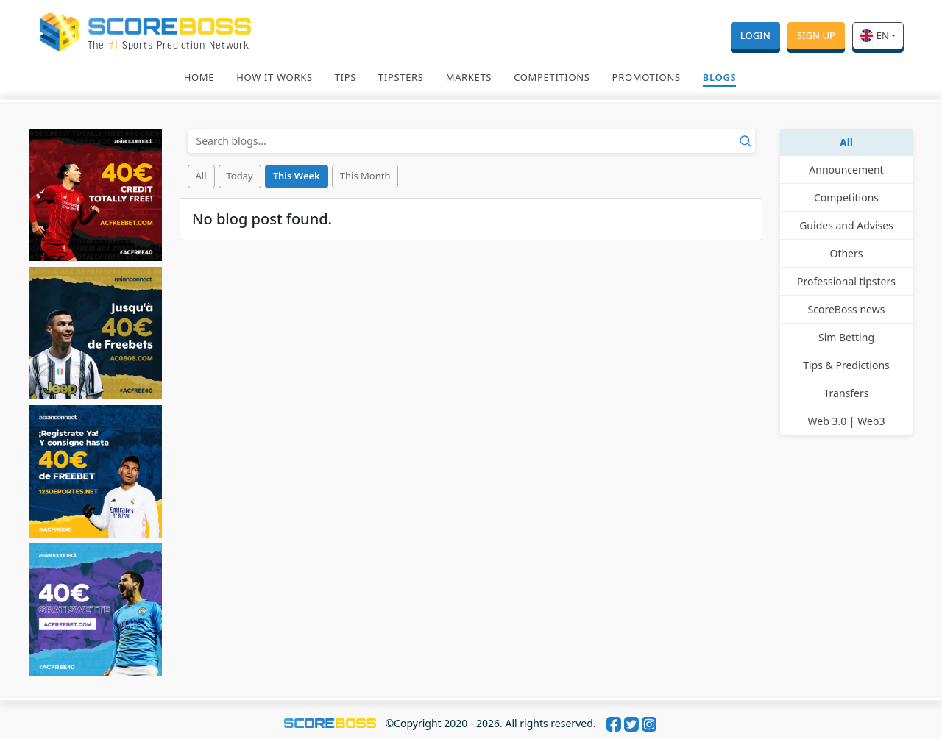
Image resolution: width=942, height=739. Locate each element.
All (201, 175)
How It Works (274, 77)
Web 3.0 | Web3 (846, 421)
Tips (345, 77)
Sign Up (816, 35)
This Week (296, 175)
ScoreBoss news (846, 309)
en (874, 35)
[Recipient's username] (471, 141)
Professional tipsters (846, 281)
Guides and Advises (846, 225)
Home (199, 77)
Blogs (720, 77)
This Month (365, 175)
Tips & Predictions (846, 365)
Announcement (846, 169)
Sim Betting (846, 337)
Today (240, 175)
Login (755, 35)
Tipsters (401, 77)
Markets (469, 77)
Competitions (551, 77)
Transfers (846, 393)
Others (846, 253)
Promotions (646, 77)
